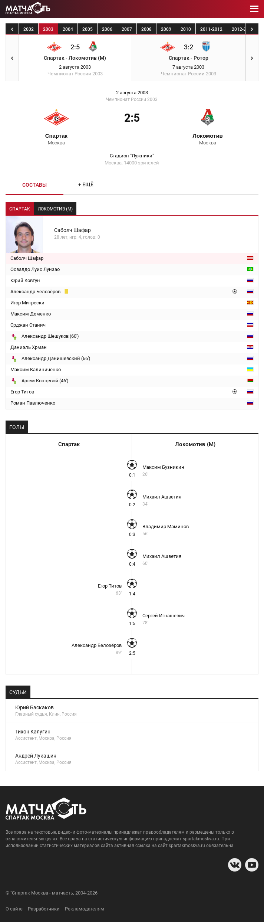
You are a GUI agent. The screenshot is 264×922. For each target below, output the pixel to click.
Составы (34, 185)
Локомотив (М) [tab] (55, 209)
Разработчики (44, 909)
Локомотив (207, 139)
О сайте (14, 909)
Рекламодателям (84, 909)
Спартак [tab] (19, 209)
